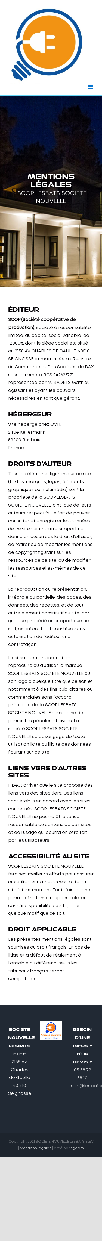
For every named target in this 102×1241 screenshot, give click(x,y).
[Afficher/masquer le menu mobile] (91, 87)
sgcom (77, 1148)
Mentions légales (35, 1148)
